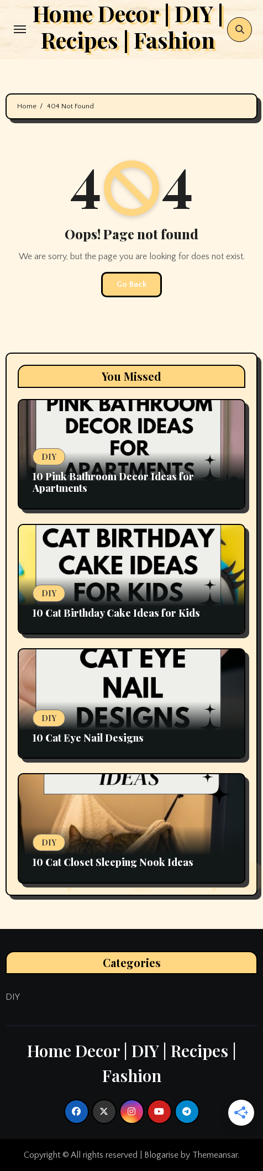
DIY (48, 456)
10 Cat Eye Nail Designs (88, 737)
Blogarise (161, 1155)
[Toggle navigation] (20, 29)
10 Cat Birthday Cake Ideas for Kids (116, 612)
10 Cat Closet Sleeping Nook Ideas (113, 862)
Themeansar (215, 1155)
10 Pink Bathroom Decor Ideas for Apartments (113, 482)
